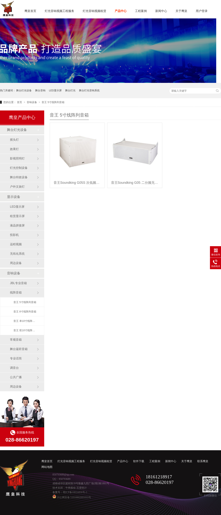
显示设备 (13, 197)
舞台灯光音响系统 (89, 90)
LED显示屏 (55, 90)
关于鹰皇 (181, 11)
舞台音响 (40, 90)
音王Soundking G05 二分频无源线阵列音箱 (134, 182)
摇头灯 (14, 139)
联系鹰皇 (202, 461)
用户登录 (202, 11)
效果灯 (14, 149)
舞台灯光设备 (24, 90)
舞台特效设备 (19, 177)
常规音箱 (16, 339)
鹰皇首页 (30, 11)
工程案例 (141, 11)
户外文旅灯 (17, 186)
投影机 (14, 234)
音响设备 (32, 102)
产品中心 (121, 11)
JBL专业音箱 (18, 283)
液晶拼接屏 (17, 225)
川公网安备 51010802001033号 (71, 497)
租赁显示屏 (17, 216)
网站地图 (46, 466)
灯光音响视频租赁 (94, 11)
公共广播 (16, 377)
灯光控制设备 (19, 167)
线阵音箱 (16, 292)
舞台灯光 (70, 90)
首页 (20, 102)
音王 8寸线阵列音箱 (24, 311)
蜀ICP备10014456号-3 (75, 492)
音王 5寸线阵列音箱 (53, 102)
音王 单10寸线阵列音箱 (25, 320)
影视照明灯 (17, 158)
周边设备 (16, 263)
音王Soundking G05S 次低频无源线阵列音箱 (77, 182)
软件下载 (138, 461)
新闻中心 (161, 11)
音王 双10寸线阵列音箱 (25, 330)
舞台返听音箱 (19, 349)
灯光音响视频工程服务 (59, 11)
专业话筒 (16, 358)
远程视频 (16, 244)
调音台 (14, 367)
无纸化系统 (17, 253)
